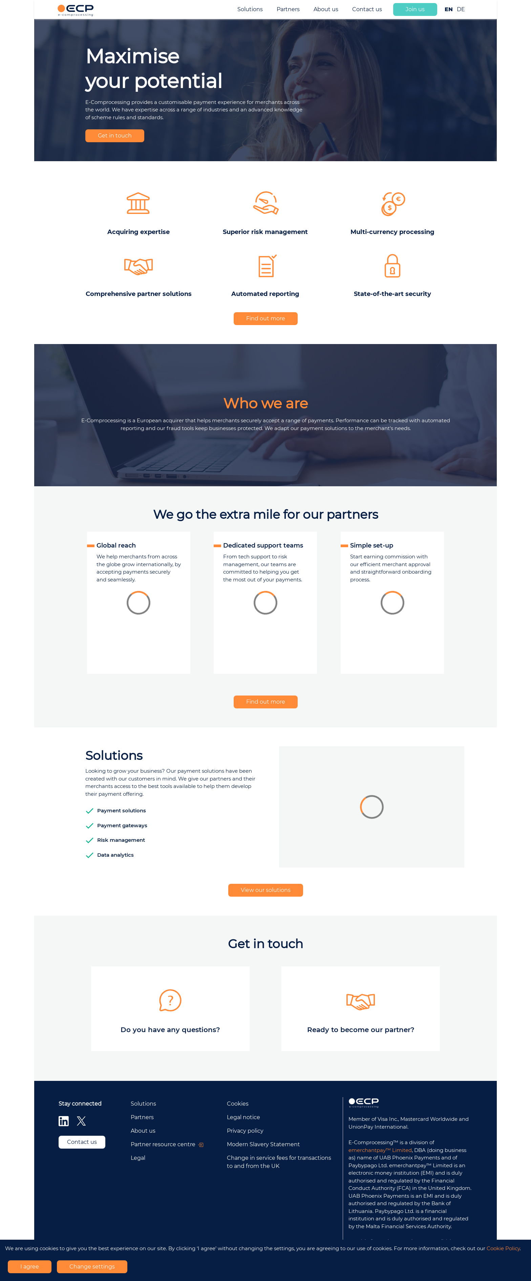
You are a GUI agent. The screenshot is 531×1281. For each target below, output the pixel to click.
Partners (288, 9)
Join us (415, 9)
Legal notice (243, 1117)
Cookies (238, 1104)
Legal (138, 1158)
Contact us (367, 9)
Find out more (265, 318)
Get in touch (115, 135)
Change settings (92, 1266)
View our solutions (266, 890)
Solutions (250, 9)
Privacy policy (245, 1131)
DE (461, 9)
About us (326, 9)
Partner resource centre (167, 1144)
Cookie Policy (503, 1248)
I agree (29, 1266)
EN (449, 9)
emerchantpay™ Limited (380, 1150)
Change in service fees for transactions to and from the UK (279, 1162)
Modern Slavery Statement (263, 1144)
